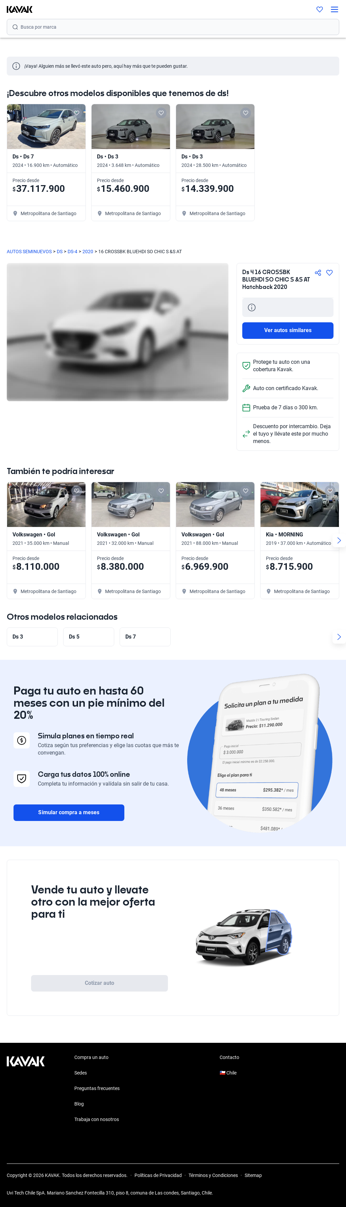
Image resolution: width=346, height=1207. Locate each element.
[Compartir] (318, 273)
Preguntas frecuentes (97, 1088)
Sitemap (253, 1175)
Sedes (80, 1073)
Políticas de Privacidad (158, 1175)
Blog (79, 1104)
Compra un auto (91, 1057)
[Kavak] (16, 9)
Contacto (229, 1057)
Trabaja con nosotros (96, 1119)
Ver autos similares (288, 330)
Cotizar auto (100, 983)
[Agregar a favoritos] (329, 273)
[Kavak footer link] (26, 1089)
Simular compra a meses (68, 812)
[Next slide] (339, 540)
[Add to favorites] (76, 113)
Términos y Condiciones (213, 1175)
